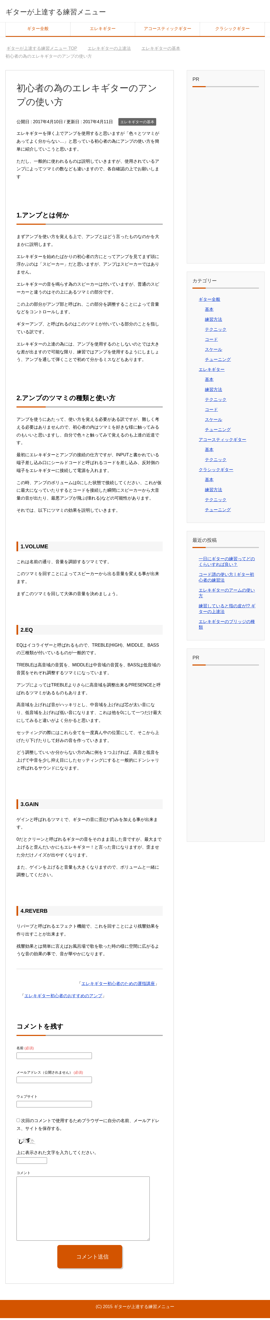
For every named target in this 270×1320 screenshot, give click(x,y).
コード (211, 341)
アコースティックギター (167, 30)
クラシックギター (232, 30)
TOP (41, 50)
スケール (213, 351)
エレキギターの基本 (137, 124)
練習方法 (213, 321)
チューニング (218, 361)
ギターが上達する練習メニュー (74, 11)
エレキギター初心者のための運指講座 (118, 985)
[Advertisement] (225, 178)
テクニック (215, 331)
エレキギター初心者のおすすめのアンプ (63, 997)
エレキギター (103, 30)
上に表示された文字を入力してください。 (57, 1154)
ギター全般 (38, 30)
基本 (209, 311)
